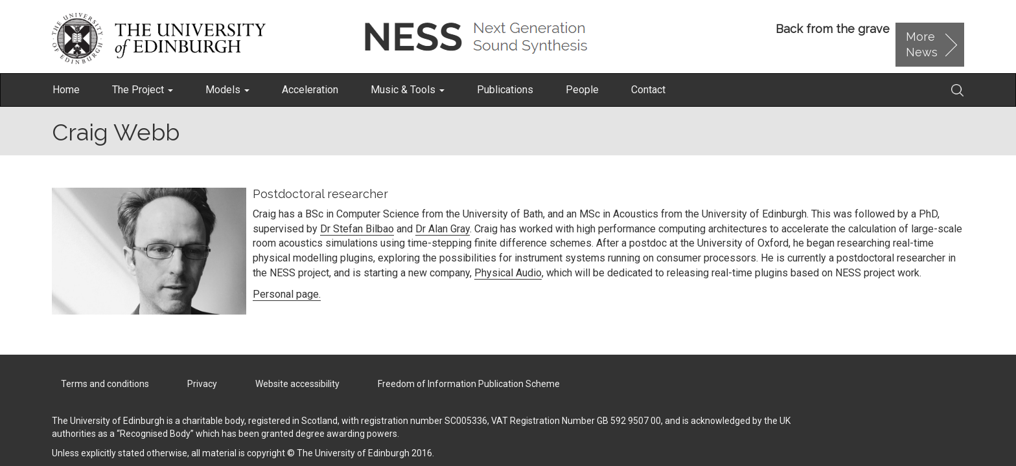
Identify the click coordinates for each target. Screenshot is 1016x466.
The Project (142, 89)
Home (66, 89)
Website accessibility (297, 384)
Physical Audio (508, 273)
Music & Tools (407, 89)
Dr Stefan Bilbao (357, 229)
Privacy (202, 384)
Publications (505, 89)
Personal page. (287, 294)
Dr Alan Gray (442, 229)
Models (227, 89)
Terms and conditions (105, 384)
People (582, 89)
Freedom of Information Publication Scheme (469, 384)
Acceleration (310, 89)
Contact (648, 89)
